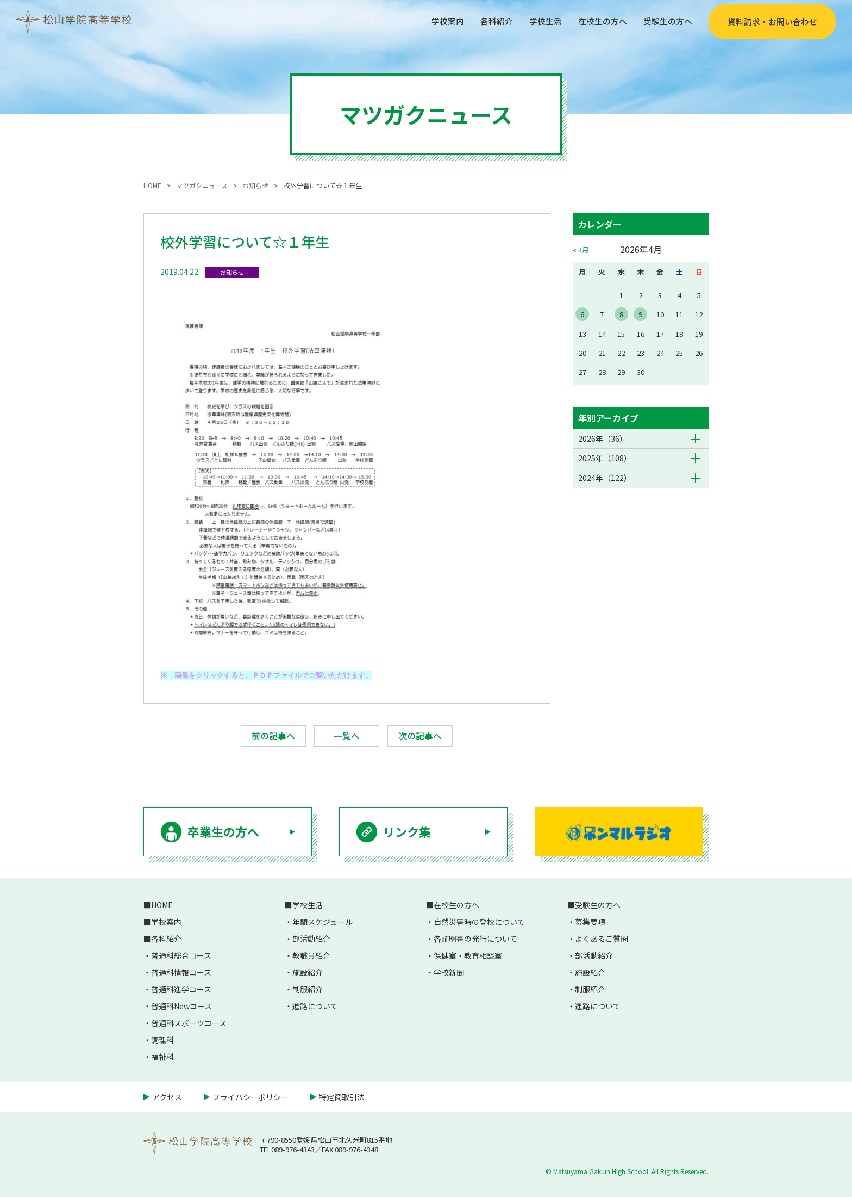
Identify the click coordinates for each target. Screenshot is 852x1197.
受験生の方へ (666, 21)
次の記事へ (420, 735)
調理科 (162, 1039)
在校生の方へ (598, 21)
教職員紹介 (311, 955)
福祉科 (162, 1056)
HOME (162, 904)
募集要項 (590, 921)
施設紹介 (307, 972)
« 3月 (581, 249)
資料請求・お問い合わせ (772, 21)
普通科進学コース (181, 989)
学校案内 (435, 21)
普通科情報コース (181, 972)
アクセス (167, 1096)
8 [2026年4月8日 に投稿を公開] (621, 314)
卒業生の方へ (223, 831)
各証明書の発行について (475, 938)
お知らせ (232, 272)
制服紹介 (307, 989)
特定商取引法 (342, 1096)
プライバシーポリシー (250, 1096)
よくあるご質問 (601, 938)
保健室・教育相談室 (468, 955)
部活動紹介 (311, 938)
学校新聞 (449, 972)
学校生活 (538, 21)
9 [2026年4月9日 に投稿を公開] (640, 314)
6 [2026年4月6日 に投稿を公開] (582, 314)
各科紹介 (486, 21)
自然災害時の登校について (479, 921)
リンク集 (407, 831)
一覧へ (347, 735)
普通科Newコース (181, 1006)
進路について (315, 1006)
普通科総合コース (181, 955)
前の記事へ (273, 735)
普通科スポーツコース (189, 1022)
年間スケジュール (322, 921)
